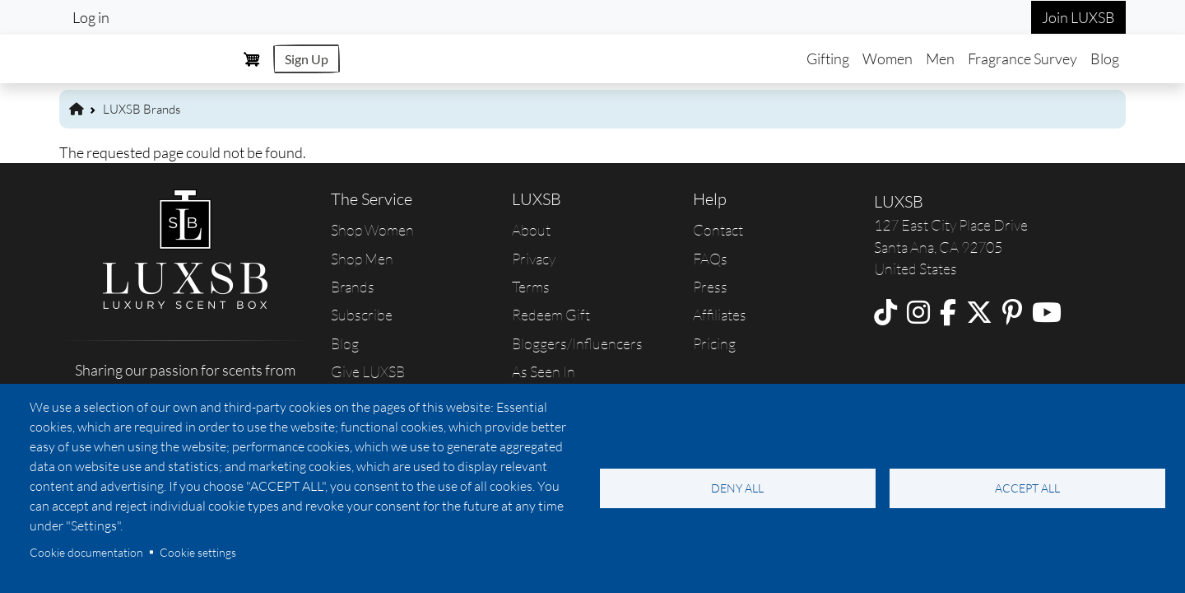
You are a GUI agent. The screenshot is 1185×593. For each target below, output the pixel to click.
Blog (1104, 58)
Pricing (714, 343)
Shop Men (362, 259)
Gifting (827, 58)
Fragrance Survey (1022, 58)
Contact (718, 230)
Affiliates (719, 315)
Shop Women (372, 230)
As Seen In (543, 371)
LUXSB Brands (141, 109)
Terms (531, 287)
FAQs (710, 259)
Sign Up (306, 59)
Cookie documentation (86, 552)
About (531, 230)
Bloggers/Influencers (577, 343)
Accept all (1027, 488)
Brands (352, 287)
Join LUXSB (1078, 17)
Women (887, 58)
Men (940, 58)
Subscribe (362, 315)
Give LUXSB (368, 371)
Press (710, 287)
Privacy (533, 259)
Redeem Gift (551, 315)
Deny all (737, 488)
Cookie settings (198, 552)
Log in (90, 17)
